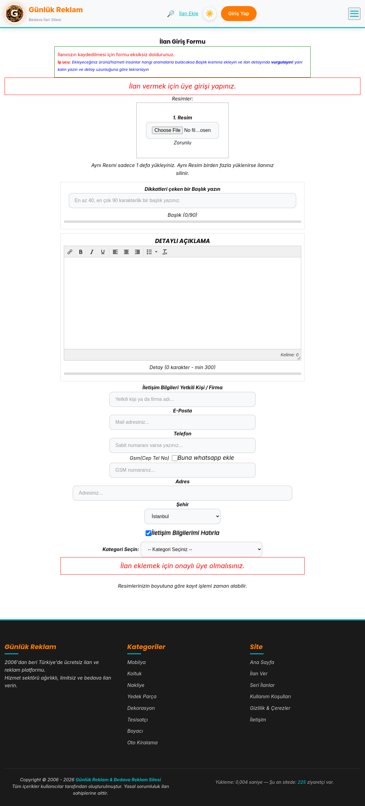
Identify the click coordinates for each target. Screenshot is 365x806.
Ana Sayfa (262, 662)
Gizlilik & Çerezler (270, 708)
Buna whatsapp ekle (203, 457)
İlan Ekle (188, 13)
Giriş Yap (238, 13)
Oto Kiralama (142, 742)
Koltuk (134, 673)
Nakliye (135, 685)
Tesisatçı (137, 720)
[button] (70, 251)
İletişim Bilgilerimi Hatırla (182, 532)
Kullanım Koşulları (270, 696)
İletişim (258, 720)
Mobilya (136, 662)
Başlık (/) (182, 215)
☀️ (209, 13)
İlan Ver (258, 673)
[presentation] (70, 252)
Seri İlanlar (262, 685)
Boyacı (135, 731)
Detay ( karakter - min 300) (182, 367)
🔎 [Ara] (171, 13)
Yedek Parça (142, 696)
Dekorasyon (141, 708)
